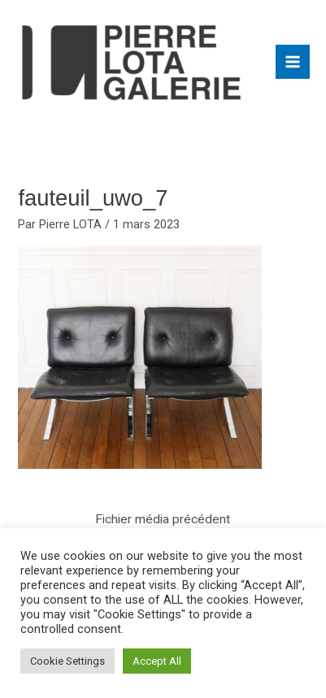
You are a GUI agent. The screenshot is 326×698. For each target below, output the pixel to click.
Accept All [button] (157, 661)
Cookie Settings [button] (67, 661)
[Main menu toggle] (293, 62)
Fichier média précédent (162, 519)
